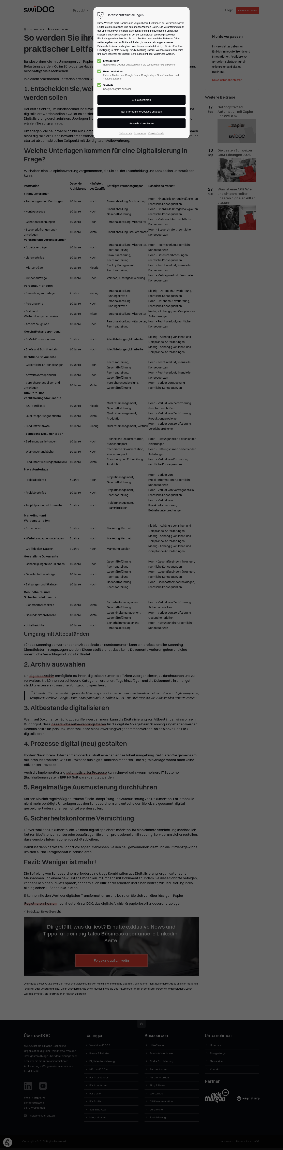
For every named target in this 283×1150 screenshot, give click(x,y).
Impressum (140, 133)
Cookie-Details (156, 133)
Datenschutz (125, 133)
